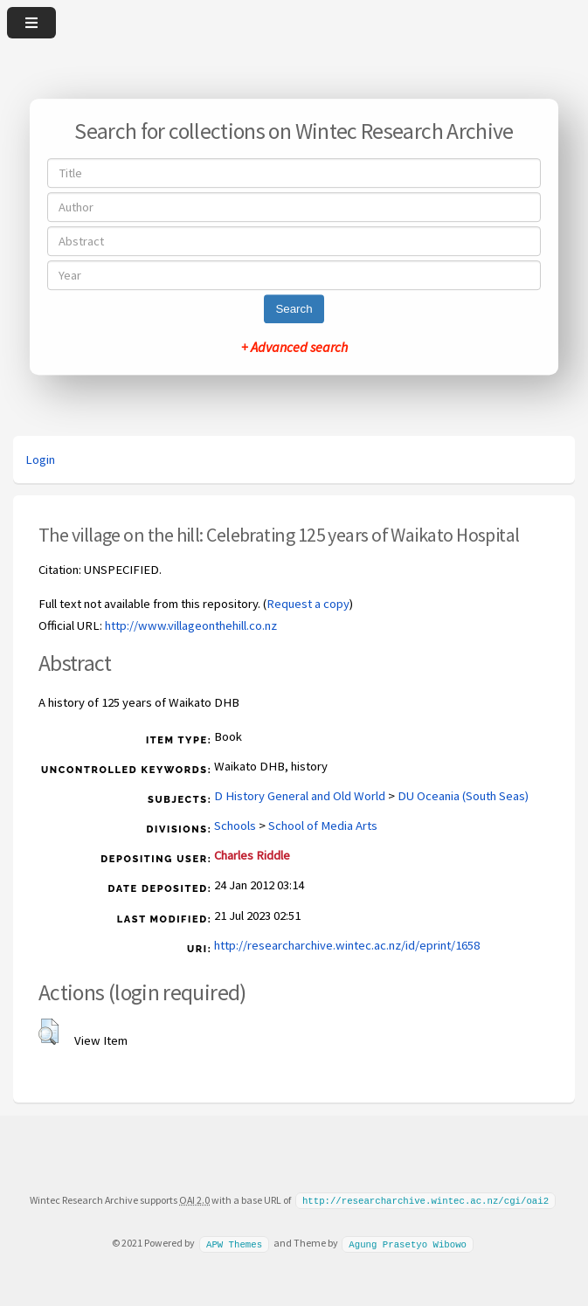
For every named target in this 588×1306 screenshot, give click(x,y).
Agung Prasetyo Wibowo (408, 1242)
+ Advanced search (294, 347)
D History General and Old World (299, 796)
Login (40, 459)
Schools (235, 825)
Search (293, 308)
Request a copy (307, 604)
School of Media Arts (322, 825)
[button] (48, 1032)
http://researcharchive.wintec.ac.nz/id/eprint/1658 (347, 945)
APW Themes (234, 1242)
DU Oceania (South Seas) (463, 796)
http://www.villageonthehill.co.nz (191, 625)
